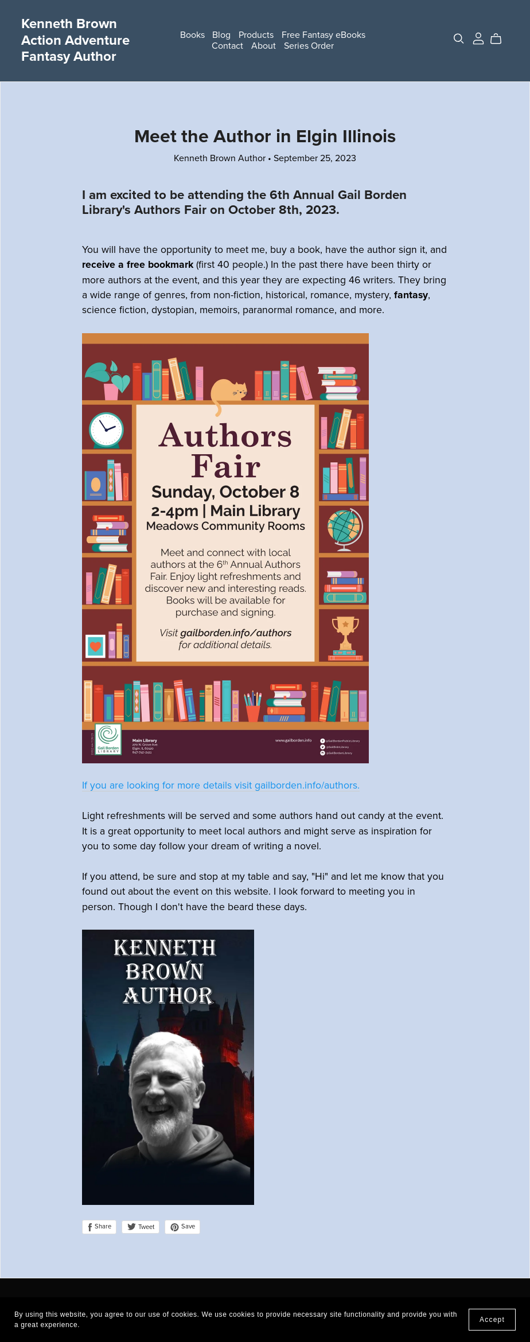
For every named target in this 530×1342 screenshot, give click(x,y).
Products (256, 35)
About (263, 46)
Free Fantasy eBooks (323, 35)
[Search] (459, 38)
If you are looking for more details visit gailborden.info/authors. (221, 785)
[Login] (478, 38)
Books (192, 35)
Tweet (140, 1227)
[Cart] (500, 39)
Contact (227, 46)
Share (99, 1227)
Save (182, 1227)
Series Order (309, 46)
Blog (221, 35)
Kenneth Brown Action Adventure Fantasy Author (75, 40)
